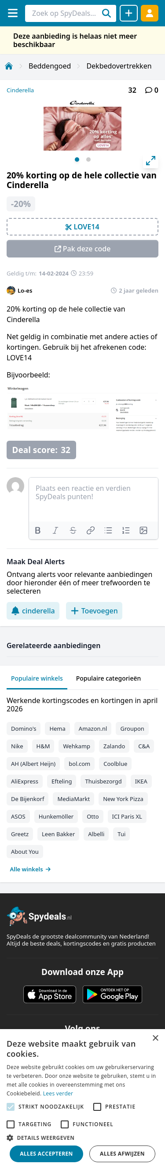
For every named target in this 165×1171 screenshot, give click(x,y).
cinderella (33, 611)
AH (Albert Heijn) (33, 764)
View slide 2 (88, 159)
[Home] (8, 66)
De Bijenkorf (27, 799)
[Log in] (149, 13)
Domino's (23, 728)
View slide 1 (77, 159)
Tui (121, 834)
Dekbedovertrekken (118, 66)
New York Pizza (123, 799)
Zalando (114, 746)
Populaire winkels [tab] (37, 678)
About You (25, 852)
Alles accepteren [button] (46, 1153)
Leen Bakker (58, 834)
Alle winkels (30, 869)
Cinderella (20, 90)
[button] (82, 1137)
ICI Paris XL (127, 816)
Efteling (61, 781)
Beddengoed (50, 66)
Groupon (132, 728)
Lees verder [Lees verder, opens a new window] (58, 1093)
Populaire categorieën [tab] (108, 678)
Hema (57, 728)
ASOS (18, 816)
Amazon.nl (93, 728)
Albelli (96, 834)
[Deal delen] (129, 13)
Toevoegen (94, 611)
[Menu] (12, 12)
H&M (43, 746)
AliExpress (24, 781)
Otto (93, 816)
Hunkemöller (56, 816)
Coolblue (115, 764)
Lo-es (25, 290)
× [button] (155, 1038)
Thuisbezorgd (103, 781)
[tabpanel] (82, 783)
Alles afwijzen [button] (122, 1153)
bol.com (79, 764)
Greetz (20, 834)
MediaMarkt (73, 799)
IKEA (141, 781)
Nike (17, 746)
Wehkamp (76, 746)
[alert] (82, 1100)
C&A (144, 746)
